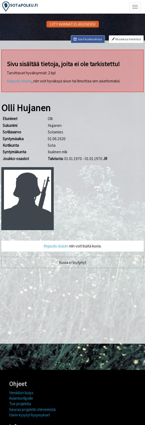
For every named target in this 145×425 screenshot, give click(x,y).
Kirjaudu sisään (19, 80)
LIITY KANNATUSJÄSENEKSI (72, 24)
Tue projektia (20, 403)
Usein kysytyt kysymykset (29, 414)
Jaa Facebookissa (88, 39)
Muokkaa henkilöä (126, 39)
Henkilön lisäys (21, 392)
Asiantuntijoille (21, 398)
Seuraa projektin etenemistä (32, 409)
